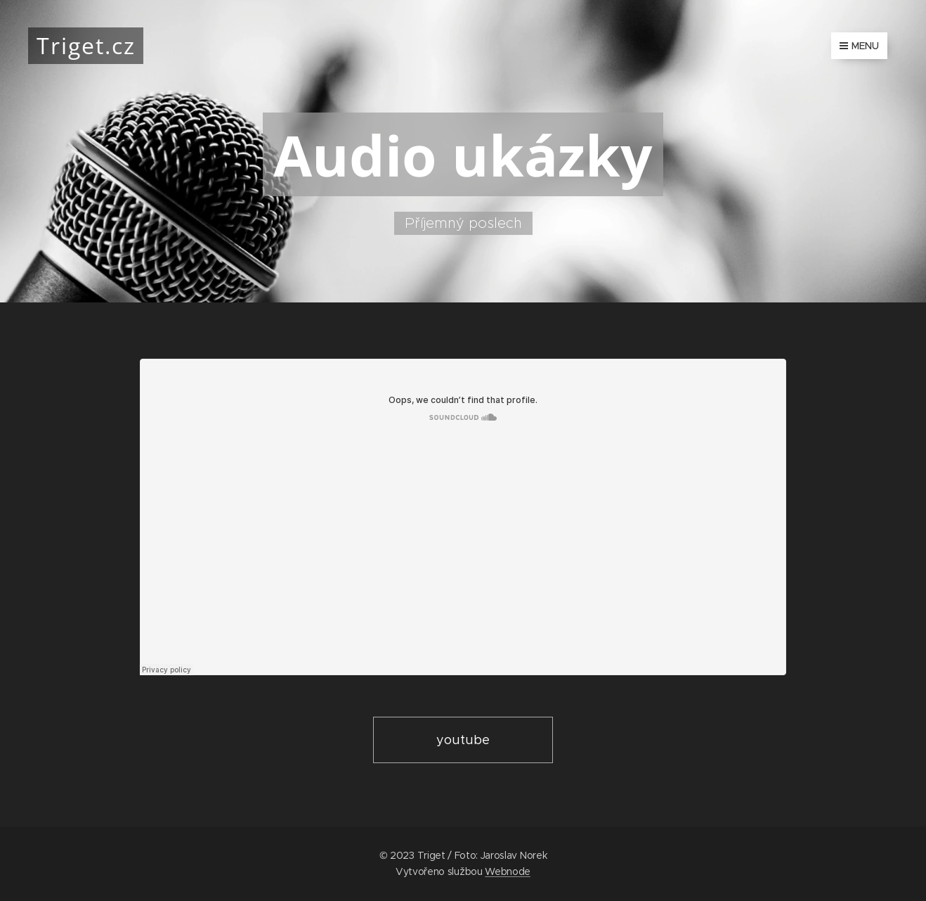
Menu (859, 45)
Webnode (507, 871)
